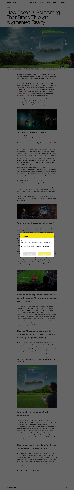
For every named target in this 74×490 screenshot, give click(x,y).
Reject (30, 254)
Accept (44, 254)
